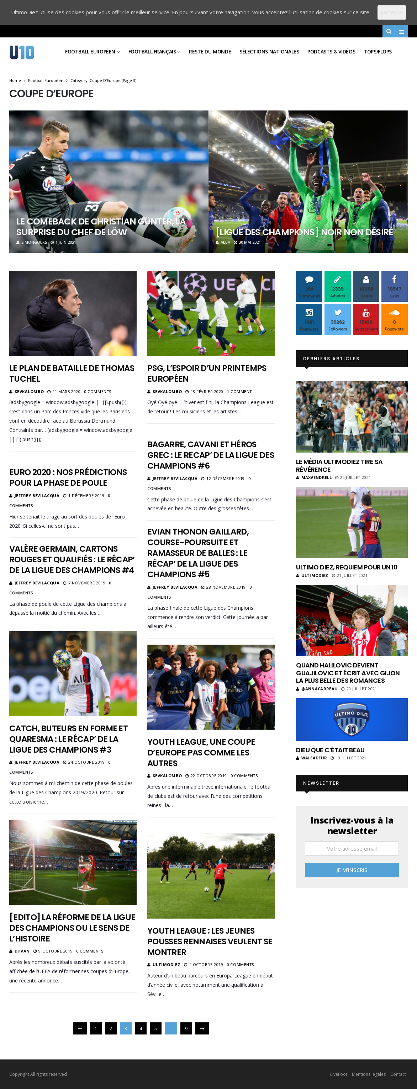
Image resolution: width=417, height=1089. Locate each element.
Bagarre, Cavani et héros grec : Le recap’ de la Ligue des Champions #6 (210, 455)
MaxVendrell (314, 477)
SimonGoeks (31, 242)
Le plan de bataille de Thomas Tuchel (71, 373)
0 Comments (97, 391)
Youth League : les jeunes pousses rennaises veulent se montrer (210, 941)
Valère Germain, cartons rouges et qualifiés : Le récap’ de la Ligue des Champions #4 (72, 559)
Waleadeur (311, 757)
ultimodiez (167, 964)
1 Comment (239, 391)
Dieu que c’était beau (330, 749)
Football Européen (90, 51)
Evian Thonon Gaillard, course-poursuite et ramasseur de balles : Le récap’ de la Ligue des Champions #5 (198, 553)
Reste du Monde (210, 51)
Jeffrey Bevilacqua (175, 478)
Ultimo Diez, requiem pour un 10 (346, 567)
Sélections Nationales (269, 51)
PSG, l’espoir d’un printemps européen (206, 373)
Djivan (22, 951)
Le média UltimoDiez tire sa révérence (339, 465)
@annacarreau (317, 688)
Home (15, 80)
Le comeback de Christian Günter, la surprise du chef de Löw (101, 226)
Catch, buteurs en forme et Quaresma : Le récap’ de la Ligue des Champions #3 (68, 739)
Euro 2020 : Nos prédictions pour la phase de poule (68, 477)
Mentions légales (369, 1074)
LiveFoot (338, 1074)
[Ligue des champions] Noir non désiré (304, 232)
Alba (223, 242)
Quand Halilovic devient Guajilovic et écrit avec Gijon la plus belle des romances (348, 673)
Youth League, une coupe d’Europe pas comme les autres (201, 752)
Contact (398, 1074)
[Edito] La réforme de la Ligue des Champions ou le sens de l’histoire (72, 928)
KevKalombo (29, 391)
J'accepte (392, 12)
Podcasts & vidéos (331, 51)
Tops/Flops (378, 51)
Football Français (152, 51)
